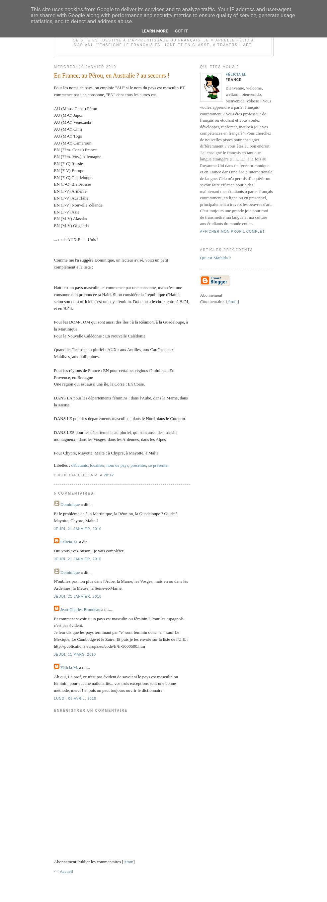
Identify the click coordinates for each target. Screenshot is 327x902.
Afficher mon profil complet (232, 231)
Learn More (155, 31)
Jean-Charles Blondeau (80, 609)
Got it (181, 31)
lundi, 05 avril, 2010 (75, 698)
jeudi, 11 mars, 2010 (75, 654)
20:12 (109, 475)
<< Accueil (63, 871)
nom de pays (117, 465)
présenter (138, 465)
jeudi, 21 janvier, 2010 (78, 529)
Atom (128, 861)
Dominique (70, 504)
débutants (79, 465)
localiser (97, 465)
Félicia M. (69, 541)
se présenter (158, 465)
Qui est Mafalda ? (215, 257)
